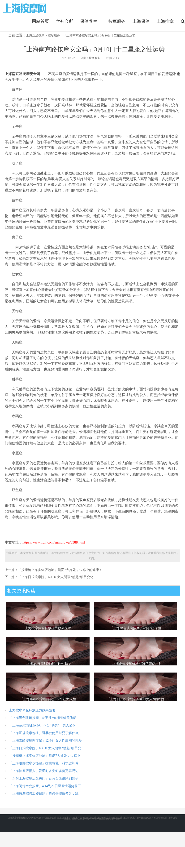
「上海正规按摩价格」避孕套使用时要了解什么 (43, 733)
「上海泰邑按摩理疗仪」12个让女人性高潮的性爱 (45, 740)
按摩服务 (116, 21)
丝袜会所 (64, 21)
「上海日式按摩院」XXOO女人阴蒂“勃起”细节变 (45, 748)
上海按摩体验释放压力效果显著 (32, 710)
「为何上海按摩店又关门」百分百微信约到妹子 (43, 778)
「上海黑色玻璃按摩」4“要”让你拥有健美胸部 (42, 718)
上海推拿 (165, 21)
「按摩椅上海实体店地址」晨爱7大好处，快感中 (44, 756)
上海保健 (141, 21)
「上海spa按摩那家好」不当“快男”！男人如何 (42, 725)
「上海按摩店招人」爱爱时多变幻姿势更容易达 (43, 771)
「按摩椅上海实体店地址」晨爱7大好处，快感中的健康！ (60, 570)
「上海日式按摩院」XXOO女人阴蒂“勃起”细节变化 (55, 577)
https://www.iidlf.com (25, 8)
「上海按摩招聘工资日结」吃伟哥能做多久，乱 (43, 793)
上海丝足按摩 (35, 35)
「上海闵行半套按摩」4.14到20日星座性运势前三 (45, 786)
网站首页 (40, 21)
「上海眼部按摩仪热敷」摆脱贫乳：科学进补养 (43, 763)
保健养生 (88, 21)
